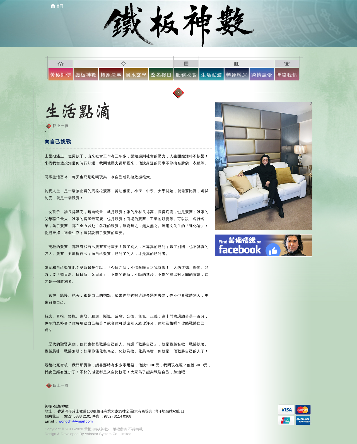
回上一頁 (61, 126)
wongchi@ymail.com (76, 421)
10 (288, 69)
